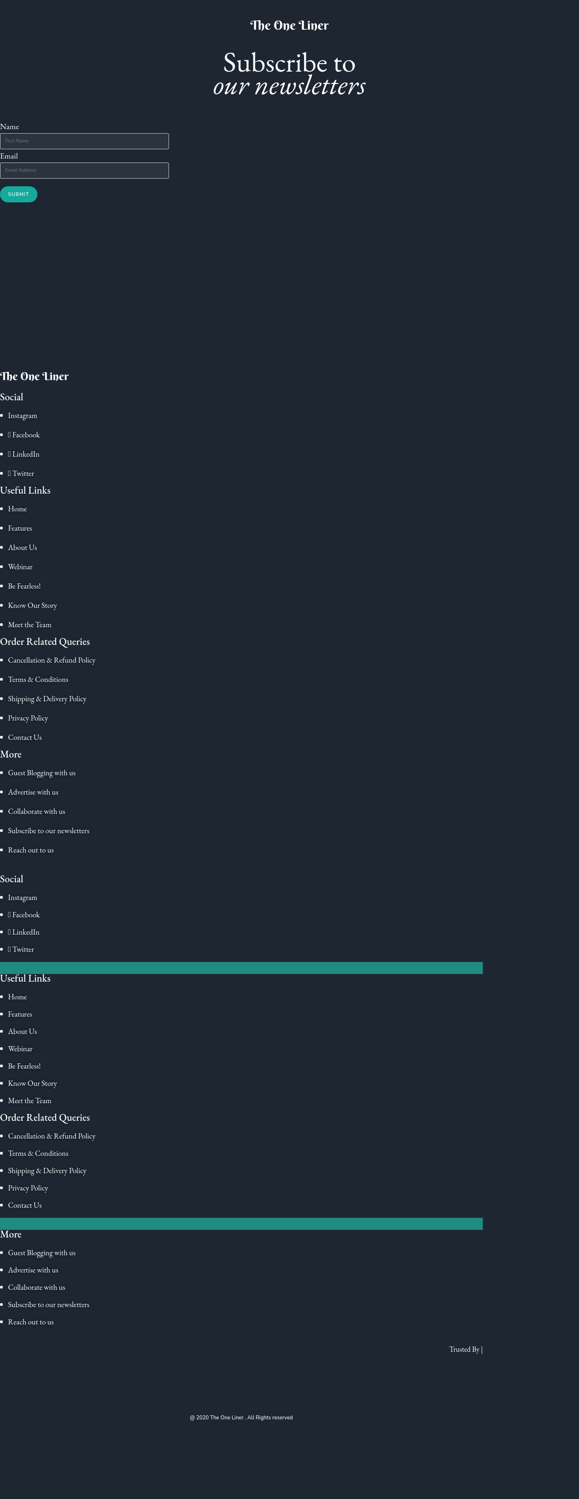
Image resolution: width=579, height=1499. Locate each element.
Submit (18, 194)
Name (9, 126)
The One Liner (289, 25)
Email (9, 155)
